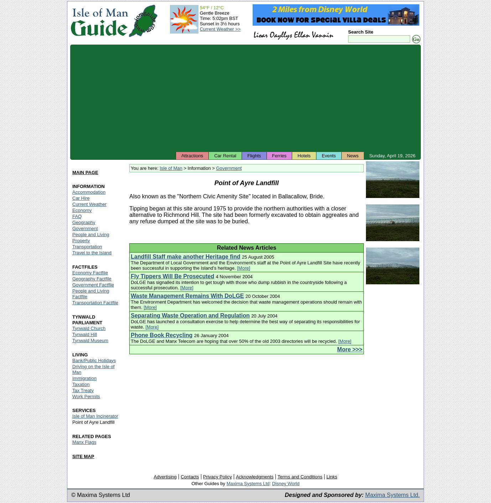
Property (81, 240)
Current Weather (89, 204)
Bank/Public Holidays (94, 360)
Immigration (84, 378)
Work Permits (86, 396)
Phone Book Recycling (161, 335)
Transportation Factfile (95, 302)
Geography (83, 222)
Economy (82, 210)
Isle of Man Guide (99, 20)
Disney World (286, 483)
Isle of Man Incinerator (95, 416)
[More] (243, 268)
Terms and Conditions (300, 476)
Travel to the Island (92, 252)
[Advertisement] (245, 98)
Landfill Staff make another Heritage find (186, 257)
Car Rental (225, 155)
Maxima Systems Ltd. (392, 495)
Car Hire (80, 198)
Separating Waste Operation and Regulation (190, 316)
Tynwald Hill (84, 334)
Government (229, 168)
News (353, 155)
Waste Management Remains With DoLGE (187, 296)
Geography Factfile (92, 278)
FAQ (77, 216)
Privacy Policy (217, 476)
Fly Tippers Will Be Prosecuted (172, 276)
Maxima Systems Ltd (248, 483)
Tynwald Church (88, 328)
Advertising (165, 476)
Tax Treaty (83, 390)
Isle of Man (171, 168)
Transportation (87, 246)
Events (329, 155)
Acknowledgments (255, 476)
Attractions (192, 155)
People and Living (90, 234)
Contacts (190, 476)
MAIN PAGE (85, 172)
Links (331, 476)
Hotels (304, 155)
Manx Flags (84, 442)
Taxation (80, 384)
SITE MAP (83, 456)
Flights (254, 155)
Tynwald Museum (90, 340)
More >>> (349, 349)
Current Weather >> (220, 29)
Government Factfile (93, 285)
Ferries (279, 155)
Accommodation (88, 192)
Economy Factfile (90, 272)
